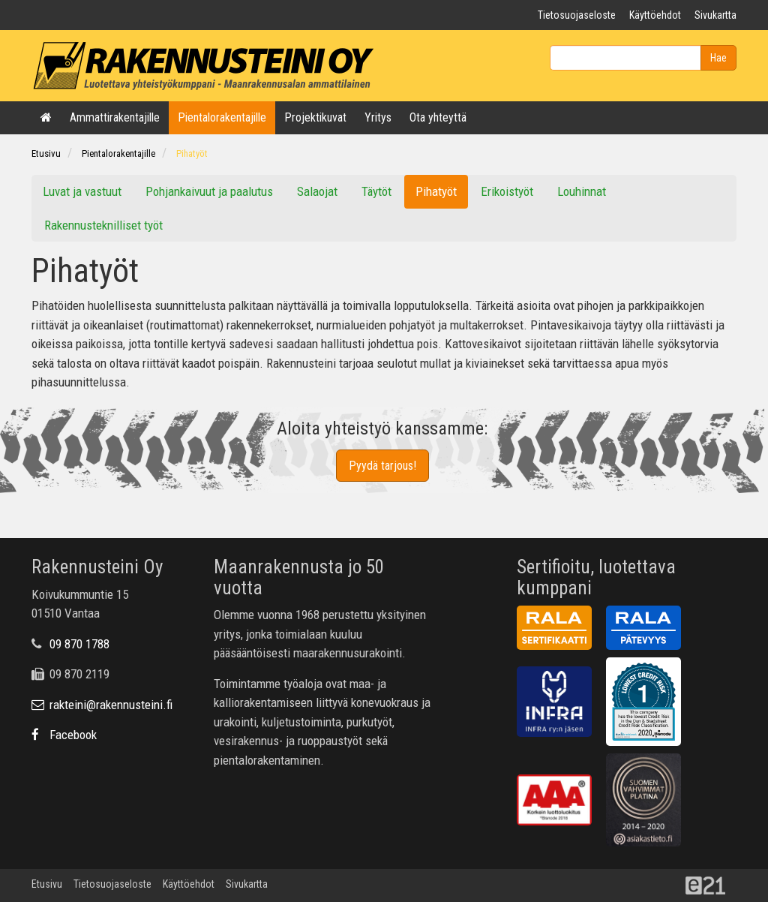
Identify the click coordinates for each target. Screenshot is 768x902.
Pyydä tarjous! (382, 466)
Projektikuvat (315, 117)
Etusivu (46, 153)
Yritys (378, 117)
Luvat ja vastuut (82, 191)
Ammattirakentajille (115, 117)
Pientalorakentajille (222, 117)
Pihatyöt (192, 153)
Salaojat (317, 191)
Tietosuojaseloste (577, 15)
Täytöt (377, 191)
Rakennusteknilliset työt (103, 225)
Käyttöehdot (655, 15)
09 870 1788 (80, 643)
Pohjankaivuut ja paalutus (209, 191)
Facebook (64, 734)
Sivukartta (715, 15)
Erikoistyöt (507, 191)
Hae (718, 58)
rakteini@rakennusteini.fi (102, 704)
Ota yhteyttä (438, 117)
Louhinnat (581, 191)
